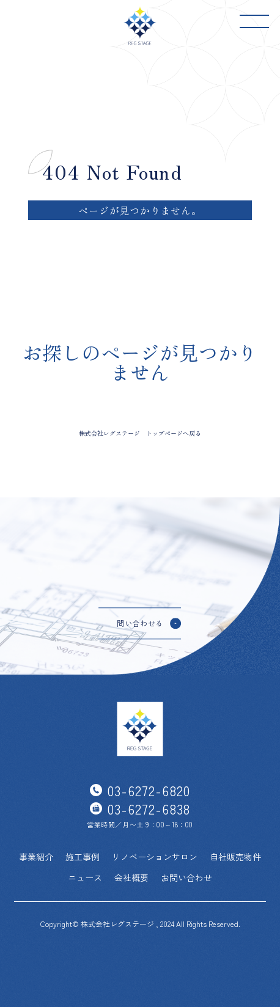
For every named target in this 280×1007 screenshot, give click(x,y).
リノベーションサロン (154, 857)
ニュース (85, 877)
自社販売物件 (235, 857)
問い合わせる (140, 623)
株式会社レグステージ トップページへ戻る (140, 433)
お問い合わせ (186, 877)
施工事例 (82, 857)
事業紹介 (36, 857)
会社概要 (131, 877)
